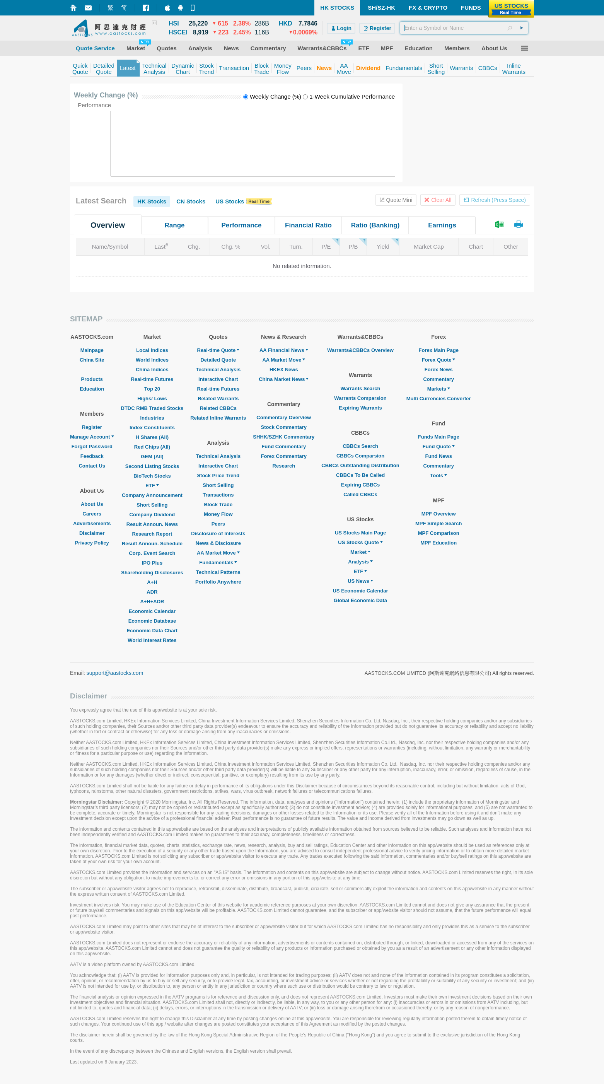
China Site (92, 360)
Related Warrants (218, 398)
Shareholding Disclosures (152, 572)
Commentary (438, 379)
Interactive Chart (218, 379)
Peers (218, 524)
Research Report (152, 534)
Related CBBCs (218, 408)
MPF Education (438, 543)
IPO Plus (152, 563)
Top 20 (152, 389)
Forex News (439, 369)
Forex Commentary (284, 456)
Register (92, 427)
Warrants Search (360, 388)
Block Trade (218, 504)
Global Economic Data (360, 600)
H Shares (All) (152, 437)
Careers (92, 514)
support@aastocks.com (115, 673)
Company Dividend (152, 514)
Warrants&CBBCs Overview (360, 350)
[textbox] (464, 28)
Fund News (438, 456)
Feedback (92, 456)
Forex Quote (439, 360)
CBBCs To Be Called (360, 475)
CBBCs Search (360, 446)
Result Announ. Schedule (152, 543)
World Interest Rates (152, 640)
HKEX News (284, 369)
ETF (152, 485)
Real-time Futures (152, 379)
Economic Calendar (152, 611)
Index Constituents (152, 427)
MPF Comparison (438, 533)
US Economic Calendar (360, 591)
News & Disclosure (218, 543)
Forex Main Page (439, 350)
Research (284, 466)
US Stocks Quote (360, 542)
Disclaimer (92, 533)
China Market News (284, 379)
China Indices (152, 369)
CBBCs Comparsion (360, 456)
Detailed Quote (218, 360)
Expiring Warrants (360, 408)
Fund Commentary (283, 446)
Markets (438, 389)
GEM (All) (152, 456)
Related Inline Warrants (218, 418)
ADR (152, 592)
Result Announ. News (152, 524)
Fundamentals (218, 562)
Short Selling (151, 505)
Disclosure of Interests (218, 533)
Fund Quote (439, 446)
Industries (152, 418)
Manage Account (92, 437)
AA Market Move (218, 553)
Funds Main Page (438, 437)
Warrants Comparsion (360, 398)
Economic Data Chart (152, 630)
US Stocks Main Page (360, 533)
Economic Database (152, 621)
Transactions (218, 495)
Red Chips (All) (152, 447)
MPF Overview (438, 514)
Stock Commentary (284, 427)
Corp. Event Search (152, 553)
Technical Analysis (218, 369)
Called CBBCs (360, 494)
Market (360, 552)
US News (360, 581)
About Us (92, 504)
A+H (152, 582)
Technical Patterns (218, 572)
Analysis (360, 562)
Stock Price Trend (218, 475)
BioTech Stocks (152, 476)
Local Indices (152, 350)
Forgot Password (92, 446)
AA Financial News (283, 350)
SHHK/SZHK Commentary (283, 437)
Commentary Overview (283, 417)
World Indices (152, 360)
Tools (438, 475)
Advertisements (92, 523)
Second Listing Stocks (152, 466)
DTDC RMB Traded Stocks (152, 408)
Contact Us (91, 466)
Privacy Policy (92, 543)
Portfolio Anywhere (218, 582)
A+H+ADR (152, 601)
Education (92, 389)
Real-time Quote (218, 350)
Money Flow (218, 514)
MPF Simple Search (438, 523)
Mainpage (92, 350)
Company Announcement (152, 495)
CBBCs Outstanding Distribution (360, 465)
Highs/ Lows (152, 398)
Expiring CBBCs (360, 485)
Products (92, 379)
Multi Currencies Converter (438, 398)
